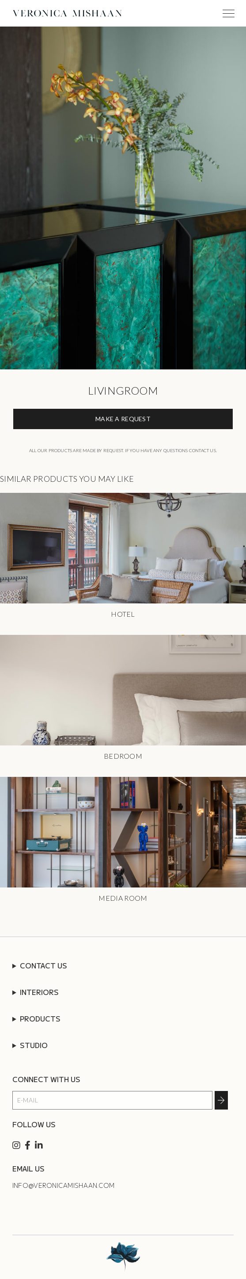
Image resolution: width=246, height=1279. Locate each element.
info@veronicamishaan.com (63, 1185)
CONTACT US (43, 965)
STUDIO (34, 1045)
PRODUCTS (40, 1018)
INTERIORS (39, 991)
